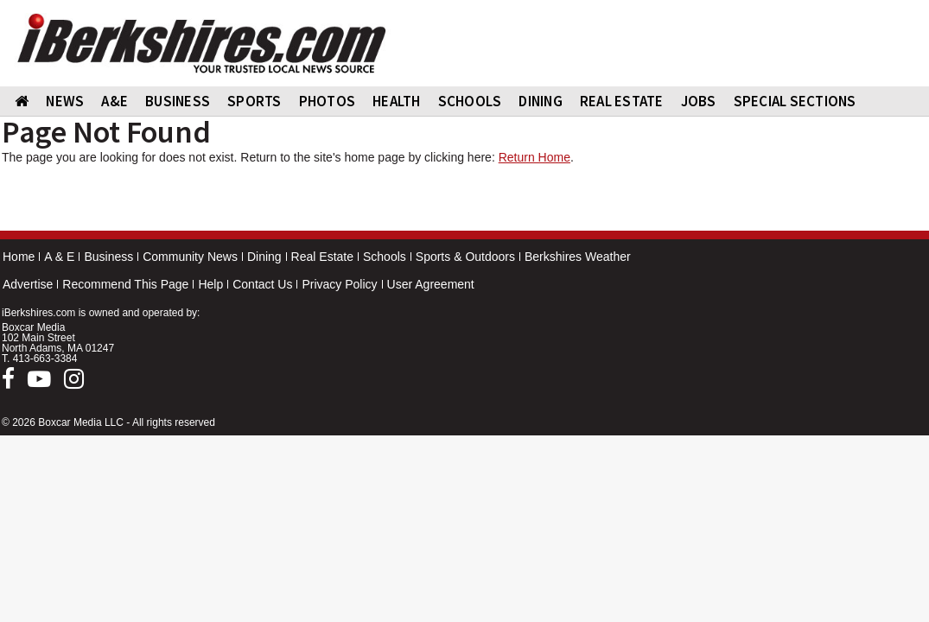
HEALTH (396, 101)
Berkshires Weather (578, 256)
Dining (264, 256)
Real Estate (322, 256)
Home (19, 256)
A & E (59, 256)
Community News (190, 256)
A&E (114, 101)
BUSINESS (177, 101)
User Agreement (430, 284)
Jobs (698, 101)
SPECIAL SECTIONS (795, 101)
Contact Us (262, 284)
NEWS (65, 101)
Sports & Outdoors (465, 256)
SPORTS (254, 101)
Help (210, 284)
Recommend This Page (125, 284)
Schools (384, 256)
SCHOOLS (470, 101)
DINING (541, 101)
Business (108, 256)
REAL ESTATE (622, 101)
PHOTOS (327, 101)
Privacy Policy (339, 284)
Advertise (28, 284)
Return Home (534, 157)
